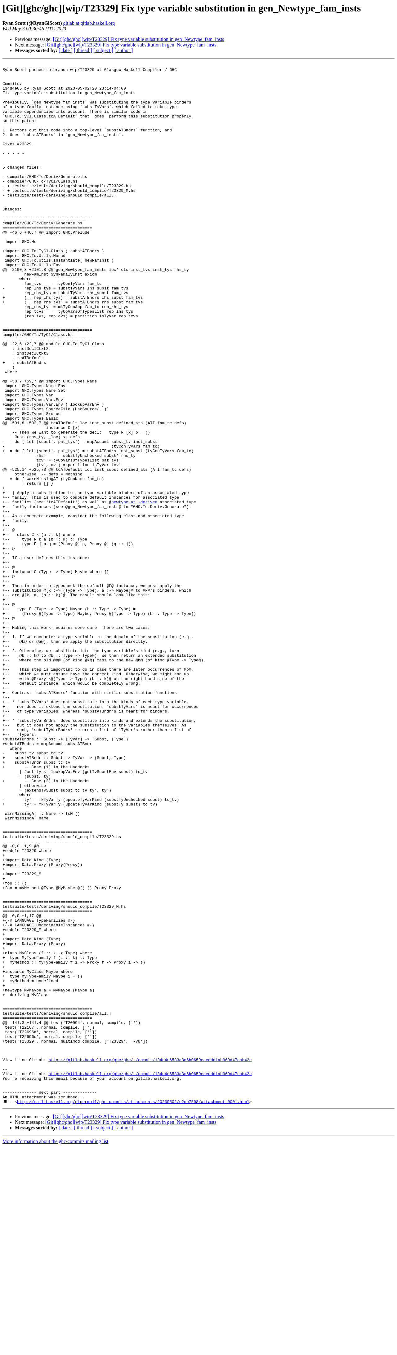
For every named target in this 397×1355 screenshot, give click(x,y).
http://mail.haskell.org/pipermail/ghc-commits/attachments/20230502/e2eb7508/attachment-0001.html (133, 1310)
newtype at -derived (134, 590)
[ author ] (123, 50)
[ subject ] (103, 50)
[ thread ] (83, 50)
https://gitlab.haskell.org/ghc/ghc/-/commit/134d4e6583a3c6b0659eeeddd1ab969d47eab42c (150, 1259)
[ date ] (66, 50)
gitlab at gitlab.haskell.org (89, 23)
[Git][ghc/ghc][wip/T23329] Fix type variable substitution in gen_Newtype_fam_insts (138, 39)
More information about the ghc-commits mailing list (55, 1349)
